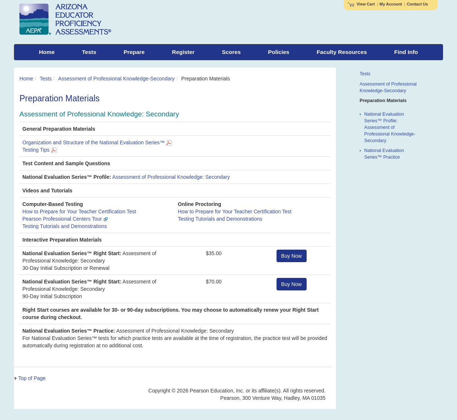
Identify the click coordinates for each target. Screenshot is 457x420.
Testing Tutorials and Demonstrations (64, 226)
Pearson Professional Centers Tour (65, 219)
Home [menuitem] (47, 52)
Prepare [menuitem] (134, 52)
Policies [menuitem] (278, 52)
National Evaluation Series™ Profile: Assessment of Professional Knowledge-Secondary (389, 127)
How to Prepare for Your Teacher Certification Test (79, 211)
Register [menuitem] (183, 52)
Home (26, 79)
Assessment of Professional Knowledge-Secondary (116, 79)
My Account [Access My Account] (391, 4)
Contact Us (417, 4)
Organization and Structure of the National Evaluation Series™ (97, 142)
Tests (46, 79)
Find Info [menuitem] (406, 52)
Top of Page (32, 378)
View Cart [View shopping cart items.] (361, 4)
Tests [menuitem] (89, 52)
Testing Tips (39, 150)
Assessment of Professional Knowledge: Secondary (171, 177)
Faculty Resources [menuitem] (342, 52)
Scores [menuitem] (231, 52)
